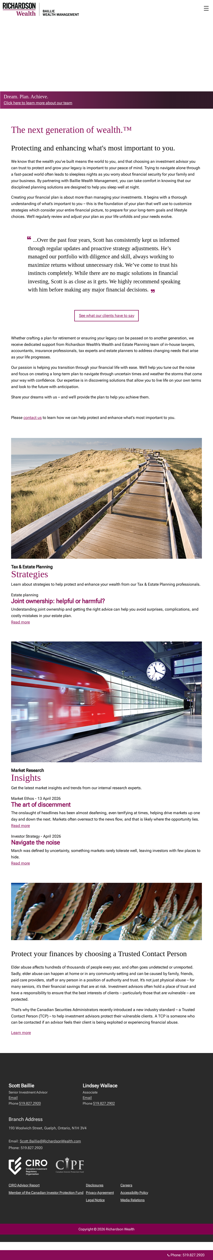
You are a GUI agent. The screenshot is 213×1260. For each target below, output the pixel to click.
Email (13, 1097)
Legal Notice (95, 1200)
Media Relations (132, 1200)
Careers (126, 1185)
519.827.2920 (30, 1103)
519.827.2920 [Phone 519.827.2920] (193, 1255)
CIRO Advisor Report (24, 1185)
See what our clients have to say (106, 315)
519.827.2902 (104, 1103)
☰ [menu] (206, 8)
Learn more (21, 1032)
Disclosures (94, 1185)
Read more (20, 622)
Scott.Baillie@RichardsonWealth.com (50, 1141)
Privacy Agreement (100, 1193)
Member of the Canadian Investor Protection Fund (46, 1193)
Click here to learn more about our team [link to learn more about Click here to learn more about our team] (38, 103)
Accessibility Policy (134, 1193)
